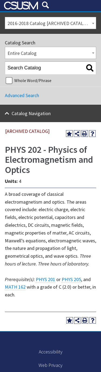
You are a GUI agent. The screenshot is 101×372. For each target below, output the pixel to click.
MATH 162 (15, 287)
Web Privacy (50, 365)
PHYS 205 (71, 279)
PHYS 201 (45, 279)
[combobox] (50, 23)
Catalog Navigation (31, 113)
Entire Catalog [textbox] (22, 53)
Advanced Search (22, 95)
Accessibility (50, 352)
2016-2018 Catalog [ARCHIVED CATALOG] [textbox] (49, 23)
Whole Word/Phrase (32, 80)
